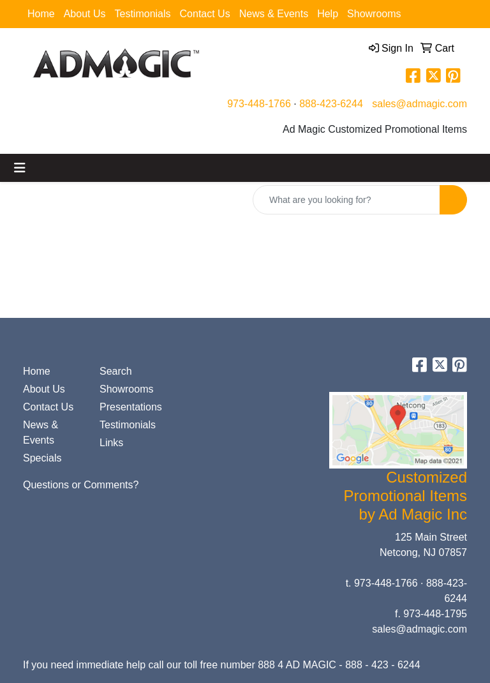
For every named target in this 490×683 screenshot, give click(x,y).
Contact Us (205, 13)
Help (327, 13)
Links (111, 442)
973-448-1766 (259, 103)
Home (41, 13)
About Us (85, 13)
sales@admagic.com (419, 103)
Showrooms (374, 13)
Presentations (130, 407)
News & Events (273, 13)
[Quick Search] (346, 199)
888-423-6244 (331, 103)
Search (116, 371)
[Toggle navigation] (19, 168)
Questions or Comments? (80, 484)
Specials (42, 458)
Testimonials (143, 13)
